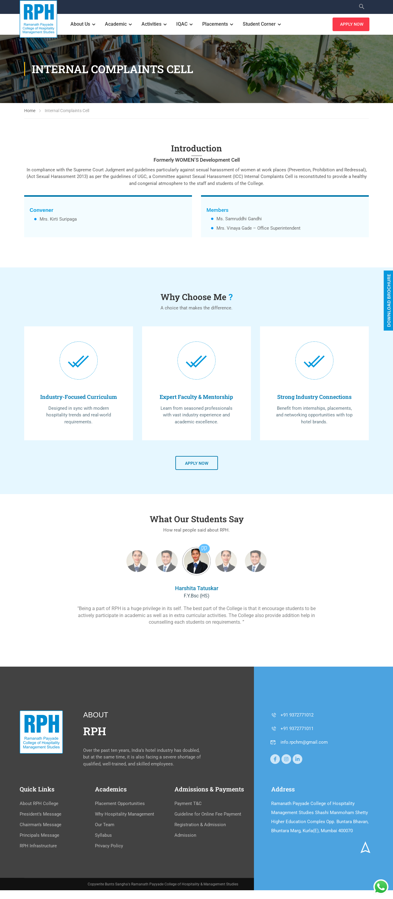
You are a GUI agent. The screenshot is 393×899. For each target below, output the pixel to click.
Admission (185, 836)
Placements (216, 24)
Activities (152, 24)
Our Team (104, 825)
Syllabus (103, 836)
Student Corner (259, 24)
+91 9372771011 (291, 729)
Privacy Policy (109, 846)
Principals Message (39, 836)
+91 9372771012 (291, 715)
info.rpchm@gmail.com (299, 742)
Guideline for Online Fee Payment (207, 814)
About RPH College (39, 804)
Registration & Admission (200, 825)
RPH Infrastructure (38, 846)
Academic (116, 24)
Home (29, 111)
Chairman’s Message (40, 825)
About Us (81, 24)
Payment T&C (188, 804)
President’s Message (40, 814)
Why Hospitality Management (124, 814)
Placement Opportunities (120, 804)
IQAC (182, 24)
